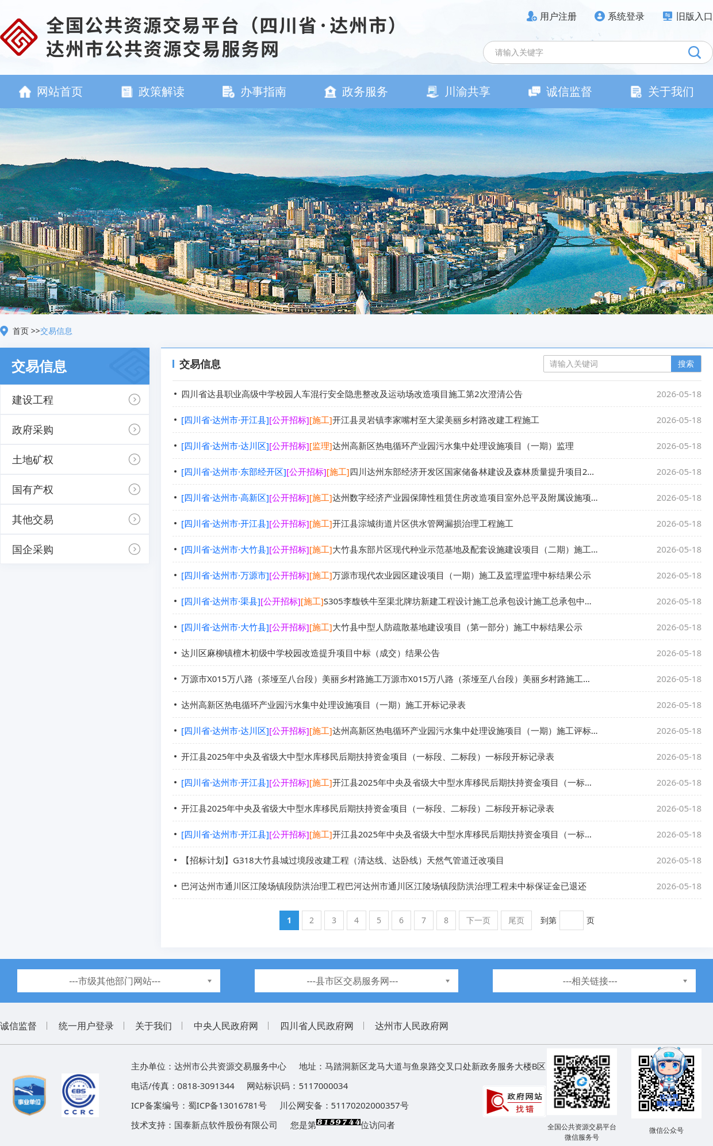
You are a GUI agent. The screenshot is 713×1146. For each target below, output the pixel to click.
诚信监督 (560, 91)
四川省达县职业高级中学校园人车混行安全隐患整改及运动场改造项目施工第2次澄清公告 (441, 393)
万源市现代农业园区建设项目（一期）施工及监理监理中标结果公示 (441, 575)
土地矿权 (32, 459)
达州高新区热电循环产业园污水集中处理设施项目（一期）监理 (441, 445)
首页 (22, 330)
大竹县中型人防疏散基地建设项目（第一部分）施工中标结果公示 (441, 626)
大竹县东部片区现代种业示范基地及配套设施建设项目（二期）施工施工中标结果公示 (441, 549)
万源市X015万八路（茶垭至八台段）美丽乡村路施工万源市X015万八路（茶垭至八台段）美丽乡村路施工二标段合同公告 (441, 678)
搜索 (686, 363)
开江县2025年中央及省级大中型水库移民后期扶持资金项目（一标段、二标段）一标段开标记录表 (441, 756)
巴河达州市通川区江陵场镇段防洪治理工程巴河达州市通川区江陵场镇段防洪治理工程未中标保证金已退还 (441, 885)
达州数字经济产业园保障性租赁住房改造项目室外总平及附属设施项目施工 (441, 497)
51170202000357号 (370, 1105)
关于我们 (662, 91)
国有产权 (32, 489)
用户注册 (558, 16)
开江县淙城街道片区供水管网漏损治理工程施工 (441, 523)
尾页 (516, 920)
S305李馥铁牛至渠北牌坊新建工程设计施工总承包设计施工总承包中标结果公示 (441, 601)
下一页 (478, 920)
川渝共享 (458, 91)
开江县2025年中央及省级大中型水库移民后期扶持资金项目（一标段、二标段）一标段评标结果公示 (441, 782)
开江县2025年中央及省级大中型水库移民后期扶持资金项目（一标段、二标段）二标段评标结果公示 (441, 834)
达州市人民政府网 (411, 1025)
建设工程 (32, 399)
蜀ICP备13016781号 (227, 1105)
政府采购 (32, 429)
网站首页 (51, 91)
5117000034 (323, 1085)
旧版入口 (694, 16)
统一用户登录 (86, 1025)
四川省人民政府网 (317, 1025)
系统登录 (626, 16)
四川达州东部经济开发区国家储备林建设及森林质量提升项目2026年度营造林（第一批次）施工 (441, 471)
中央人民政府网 (226, 1025)
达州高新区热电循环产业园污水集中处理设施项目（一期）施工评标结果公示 (441, 730)
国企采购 (32, 549)
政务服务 (356, 91)
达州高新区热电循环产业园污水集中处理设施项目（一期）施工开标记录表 (441, 704)
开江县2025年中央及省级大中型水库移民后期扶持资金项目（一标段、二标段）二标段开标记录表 (441, 808)
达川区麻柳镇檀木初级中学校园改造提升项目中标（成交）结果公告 (441, 652)
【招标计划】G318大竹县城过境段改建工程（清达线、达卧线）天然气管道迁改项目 (441, 860)
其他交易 (32, 519)
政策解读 (153, 91)
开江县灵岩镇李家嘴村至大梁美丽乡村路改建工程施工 (441, 419)
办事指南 (254, 91)
